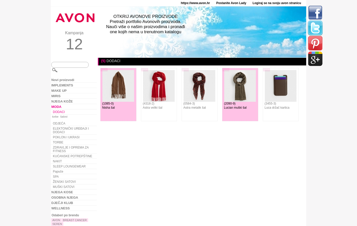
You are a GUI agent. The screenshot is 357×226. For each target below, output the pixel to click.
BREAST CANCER (75, 220)
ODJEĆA (59, 123)
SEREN (57, 223)
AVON (56, 220)
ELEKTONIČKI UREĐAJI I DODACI (71, 130)
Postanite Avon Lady (231, 3)
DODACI (59, 112)
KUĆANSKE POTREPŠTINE (72, 156)
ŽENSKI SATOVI (64, 182)
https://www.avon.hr (195, 3)
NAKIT (57, 161)
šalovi (63, 116)
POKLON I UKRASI (66, 137)
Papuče (58, 171)
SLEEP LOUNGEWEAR (69, 166)
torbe (55, 116)
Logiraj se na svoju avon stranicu (277, 3)
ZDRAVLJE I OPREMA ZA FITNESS (71, 149)
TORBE (58, 142)
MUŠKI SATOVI (63, 187)
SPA (56, 176)
